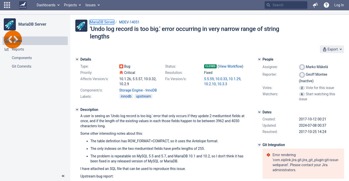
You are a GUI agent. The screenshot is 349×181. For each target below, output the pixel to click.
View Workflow (230, 66)
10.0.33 (221, 79)
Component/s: (91, 90)
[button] (7, 5)
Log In (339, 5)
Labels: (85, 97)
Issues (90, 5)
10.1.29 (235, 79)
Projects (70, 5)
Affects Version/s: (94, 79)
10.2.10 (210, 84)
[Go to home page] (23, 5)
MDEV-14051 (129, 22)
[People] (259, 59)
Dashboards (46, 5)
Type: (84, 66)
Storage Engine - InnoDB (138, 90)
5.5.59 (209, 79)
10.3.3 (222, 84)
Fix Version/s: (176, 79)
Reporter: (270, 74)
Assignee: (270, 67)
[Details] (77, 59)
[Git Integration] (259, 145)
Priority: (86, 73)
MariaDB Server (32, 24)
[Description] (77, 109)
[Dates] (259, 112)
